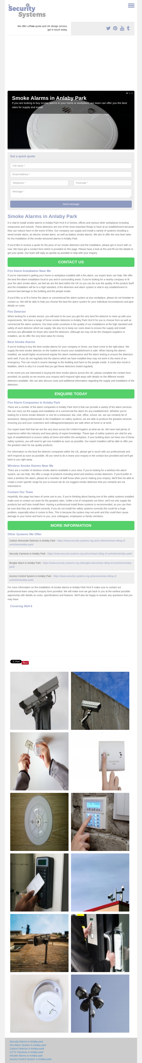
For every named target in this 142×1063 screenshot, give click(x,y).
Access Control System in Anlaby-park (30, 1059)
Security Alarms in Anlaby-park (26, 1041)
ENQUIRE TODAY (71, 394)
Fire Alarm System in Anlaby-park (28, 1045)
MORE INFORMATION (71, 525)
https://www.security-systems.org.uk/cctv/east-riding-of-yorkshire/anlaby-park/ (90, 553)
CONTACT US (71, 262)
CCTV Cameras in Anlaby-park (26, 1052)
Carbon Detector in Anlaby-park (27, 1048)
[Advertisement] (71, 64)
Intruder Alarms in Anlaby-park (26, 1055)
